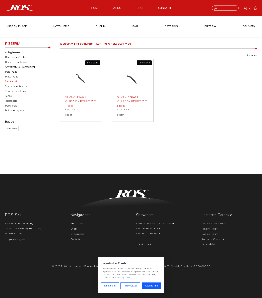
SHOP (140, 8)
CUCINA (101, 26)
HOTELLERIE (61, 26)
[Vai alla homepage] (19, 7)
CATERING (171, 26)
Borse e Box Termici (16, 62)
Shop (74, 228)
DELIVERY (249, 26)
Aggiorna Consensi (213, 239)
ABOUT (118, 8)
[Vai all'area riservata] (255, 8)
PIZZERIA (210, 26)
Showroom (77, 233)
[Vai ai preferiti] (250, 8)
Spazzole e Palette (16, 86)
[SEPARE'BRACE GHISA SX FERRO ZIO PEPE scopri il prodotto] (133, 90)
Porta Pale (11, 105)
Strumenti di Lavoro (16, 91)
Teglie (8, 95)
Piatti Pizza (11, 76)
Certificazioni (143, 244)
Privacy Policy (209, 228)
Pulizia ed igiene (14, 110)
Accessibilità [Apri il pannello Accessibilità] (209, 244)
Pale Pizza (11, 71)
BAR (135, 26)
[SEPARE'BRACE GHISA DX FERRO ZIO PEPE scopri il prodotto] (81, 90)
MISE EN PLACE (17, 26)
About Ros (77, 223)
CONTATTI (164, 8)
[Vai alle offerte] (245, 8)
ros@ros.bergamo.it (16, 239)
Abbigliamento (13, 52)
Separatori (11, 81)
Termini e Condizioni (213, 223)
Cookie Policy (210, 233)
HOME (95, 8)
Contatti (75, 239)
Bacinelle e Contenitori (18, 57)
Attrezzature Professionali (20, 66)
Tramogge (11, 100)
